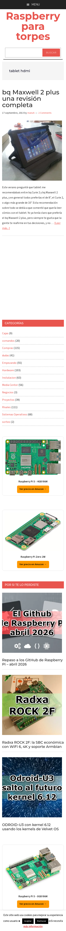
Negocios (7, 392)
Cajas (5, 333)
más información (33, 926)
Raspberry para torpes (33, 26)
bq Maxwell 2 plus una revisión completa (30, 98)
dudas (5, 355)
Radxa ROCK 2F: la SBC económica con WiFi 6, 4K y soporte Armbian (33, 744)
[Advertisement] (33, 279)
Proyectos (8, 400)
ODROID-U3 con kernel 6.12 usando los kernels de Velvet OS (30, 827)
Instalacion (9, 378)
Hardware (8, 370)
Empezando (9, 363)
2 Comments (45, 113)
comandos (8, 341)
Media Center (10, 385)
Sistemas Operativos (14, 414)
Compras (7, 348)
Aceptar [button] (28, 921)
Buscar (51, 52)
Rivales (6, 407)
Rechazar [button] (41, 921)
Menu (36, 4)
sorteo (6, 422)
